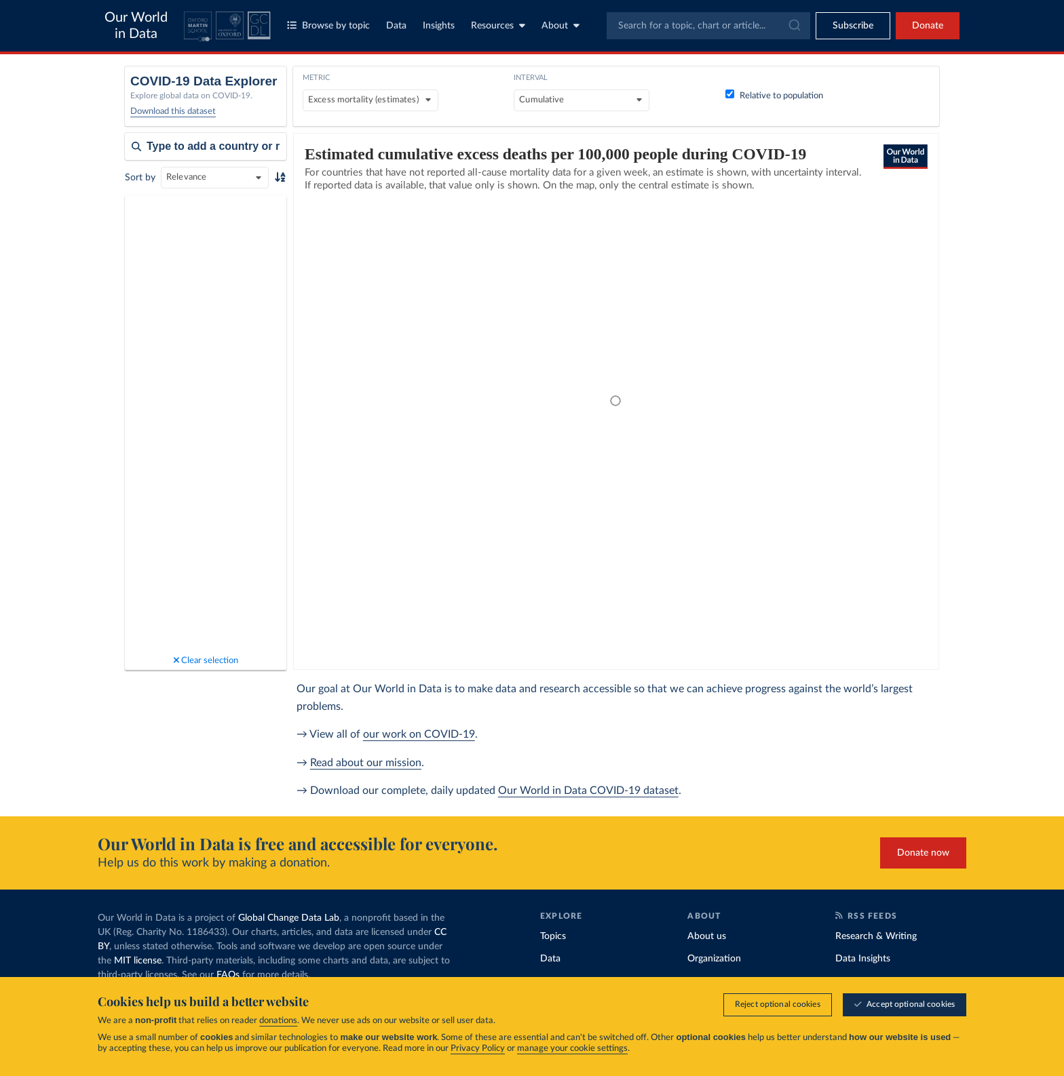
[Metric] (370, 100)
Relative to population (774, 96)
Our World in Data (136, 26)
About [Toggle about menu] (561, 25)
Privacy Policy (478, 1048)
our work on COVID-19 (419, 734)
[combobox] (708, 25)
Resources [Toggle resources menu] (498, 25)
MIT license (138, 960)
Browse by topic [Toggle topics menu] (328, 25)
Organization (714, 958)
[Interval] (581, 100)
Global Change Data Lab (288, 918)
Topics (553, 936)
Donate (927, 26)
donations (278, 1020)
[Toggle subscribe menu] (853, 25)
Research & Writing (876, 936)
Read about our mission (365, 762)
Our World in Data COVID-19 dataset (588, 790)
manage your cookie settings (572, 1048)
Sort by (140, 177)
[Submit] (794, 26)
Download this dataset (173, 111)
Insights (439, 26)
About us (706, 936)
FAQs (228, 975)
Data (396, 26)
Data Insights (862, 958)
